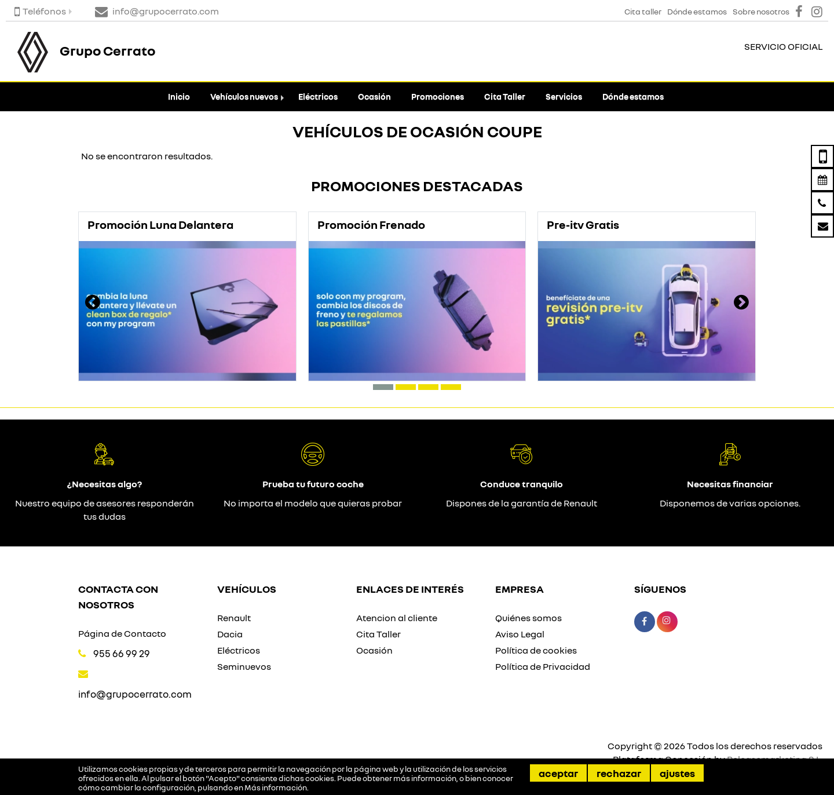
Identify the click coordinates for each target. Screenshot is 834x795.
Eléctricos (318, 96)
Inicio (179, 96)
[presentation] (92, 303)
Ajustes (677, 773)
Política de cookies (536, 650)
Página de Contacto (122, 633)
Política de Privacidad (542, 666)
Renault (234, 617)
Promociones (437, 96)
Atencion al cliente (396, 617)
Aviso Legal (519, 634)
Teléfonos (40, 11)
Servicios (564, 96)
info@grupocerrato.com (135, 694)
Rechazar (619, 773)
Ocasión (374, 96)
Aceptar (558, 773)
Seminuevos (244, 666)
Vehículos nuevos (244, 96)
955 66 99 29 (121, 653)
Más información (275, 787)
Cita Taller (504, 96)
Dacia (230, 634)
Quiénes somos (528, 617)
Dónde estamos (633, 96)
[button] (383, 387)
